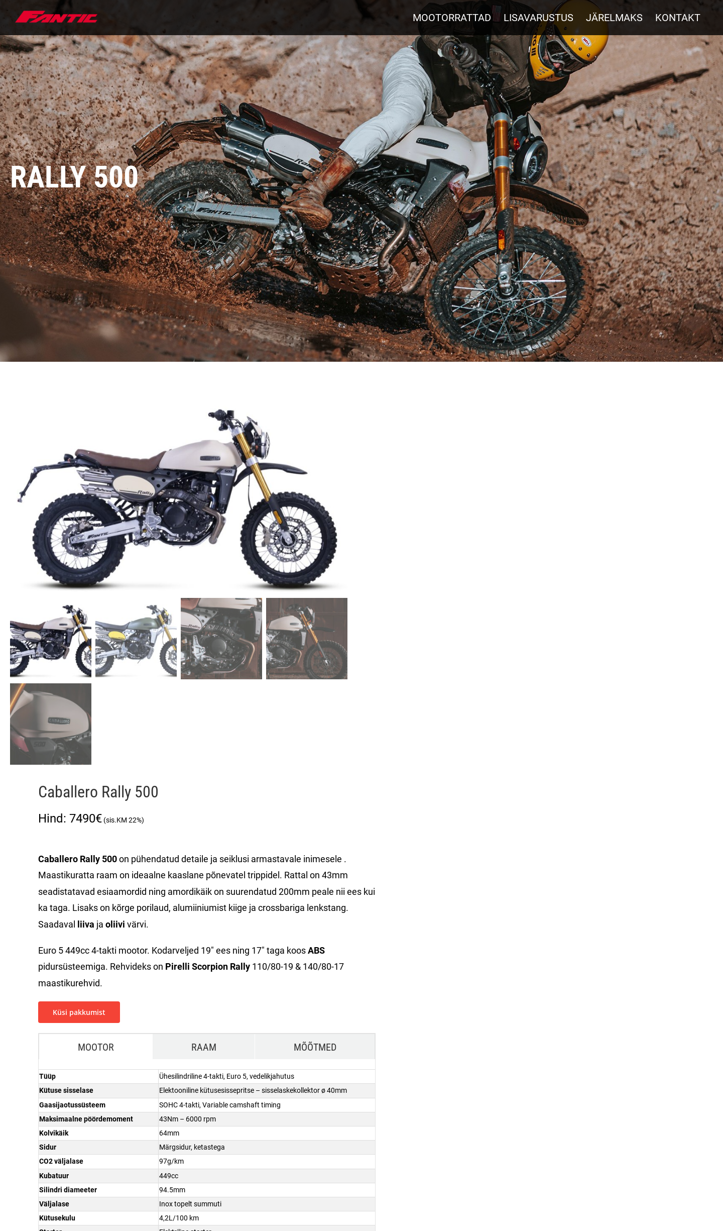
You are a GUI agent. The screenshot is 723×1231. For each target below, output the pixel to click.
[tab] (95, 1046)
